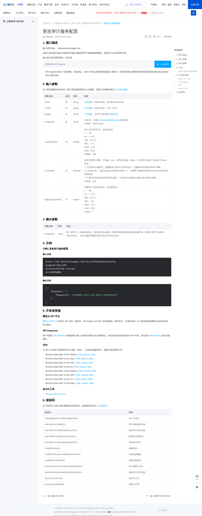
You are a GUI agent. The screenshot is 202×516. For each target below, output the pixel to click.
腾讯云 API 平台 (184, 79)
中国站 (154, 4)
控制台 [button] (177, 4)
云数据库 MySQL (15, 21)
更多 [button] (101, 4)
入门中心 (20, 13)
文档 (163, 4)
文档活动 (58, 13)
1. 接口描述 (181, 55)
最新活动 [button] (31, 4)
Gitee (93, 354)
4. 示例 (179, 67)
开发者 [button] (83, 4)
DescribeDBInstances (110, 120)
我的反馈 (70, 13)
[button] (20, 4)
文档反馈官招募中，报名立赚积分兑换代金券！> (121, 13)
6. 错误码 (180, 92)
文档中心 (7, 13)
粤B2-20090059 (101, 512)
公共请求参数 (121, 89)
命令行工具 (182, 88)
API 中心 (32, 13)
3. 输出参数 (181, 63)
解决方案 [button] (48, 4)
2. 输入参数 (181, 59)
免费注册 (195, 4)
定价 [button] (57, 4)
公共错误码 (102, 406)
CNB (80, 354)
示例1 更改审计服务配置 (187, 71)
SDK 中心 (44, 13)
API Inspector (183, 82)
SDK (180, 85)
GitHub (86, 354)
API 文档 (76, 23)
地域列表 (113, 114)
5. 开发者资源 (182, 75)
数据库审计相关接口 (91, 23)
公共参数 (88, 102)
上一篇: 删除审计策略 (54, 496)
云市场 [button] (75, 4)
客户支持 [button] (93, 4)
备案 (169, 4)
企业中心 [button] (65, 4)
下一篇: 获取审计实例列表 (158, 496)
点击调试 (163, 64)
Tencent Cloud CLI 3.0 (55, 394)
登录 (184, 4)
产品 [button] (40, 4)
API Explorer (155, 335)
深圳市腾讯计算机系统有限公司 (66, 512)
